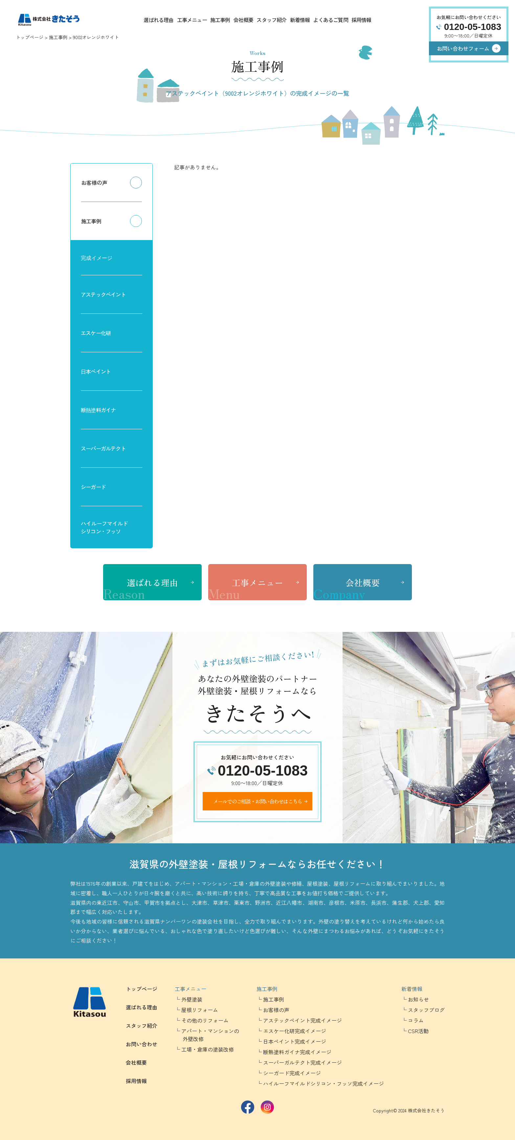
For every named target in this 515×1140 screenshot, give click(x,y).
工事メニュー (192, 20)
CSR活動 (418, 1031)
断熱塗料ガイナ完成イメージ (297, 1052)
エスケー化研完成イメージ (294, 1031)
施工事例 (220, 20)
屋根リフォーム (199, 1010)
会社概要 (244, 20)
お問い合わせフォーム (463, 48)
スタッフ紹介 (271, 20)
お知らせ (418, 999)
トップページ (29, 37)
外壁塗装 (191, 999)
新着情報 (300, 20)
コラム (416, 1020)
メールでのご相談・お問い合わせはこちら (257, 801)
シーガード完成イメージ (292, 1073)
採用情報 (361, 20)
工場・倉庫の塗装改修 (207, 1049)
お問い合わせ (141, 1044)
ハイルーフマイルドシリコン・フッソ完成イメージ (323, 1083)
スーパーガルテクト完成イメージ (302, 1062)
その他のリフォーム (205, 1020)
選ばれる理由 (158, 20)
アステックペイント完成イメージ (302, 1020)
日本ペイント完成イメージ (294, 1041)
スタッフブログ (426, 1010)
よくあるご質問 (330, 20)
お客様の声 (94, 182)
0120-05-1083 (472, 27)
